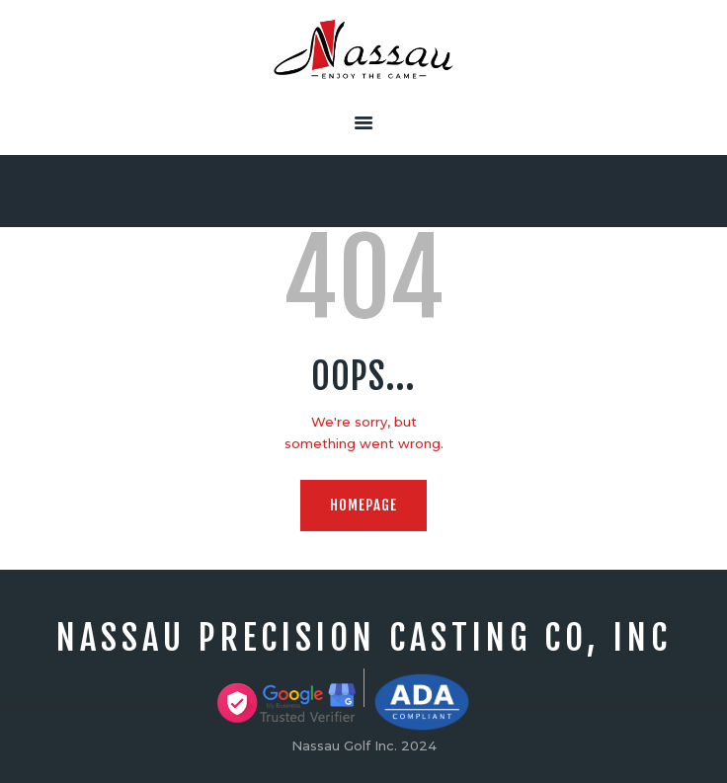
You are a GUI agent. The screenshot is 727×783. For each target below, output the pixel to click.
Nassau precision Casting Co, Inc (364, 638)
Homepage (363, 505)
